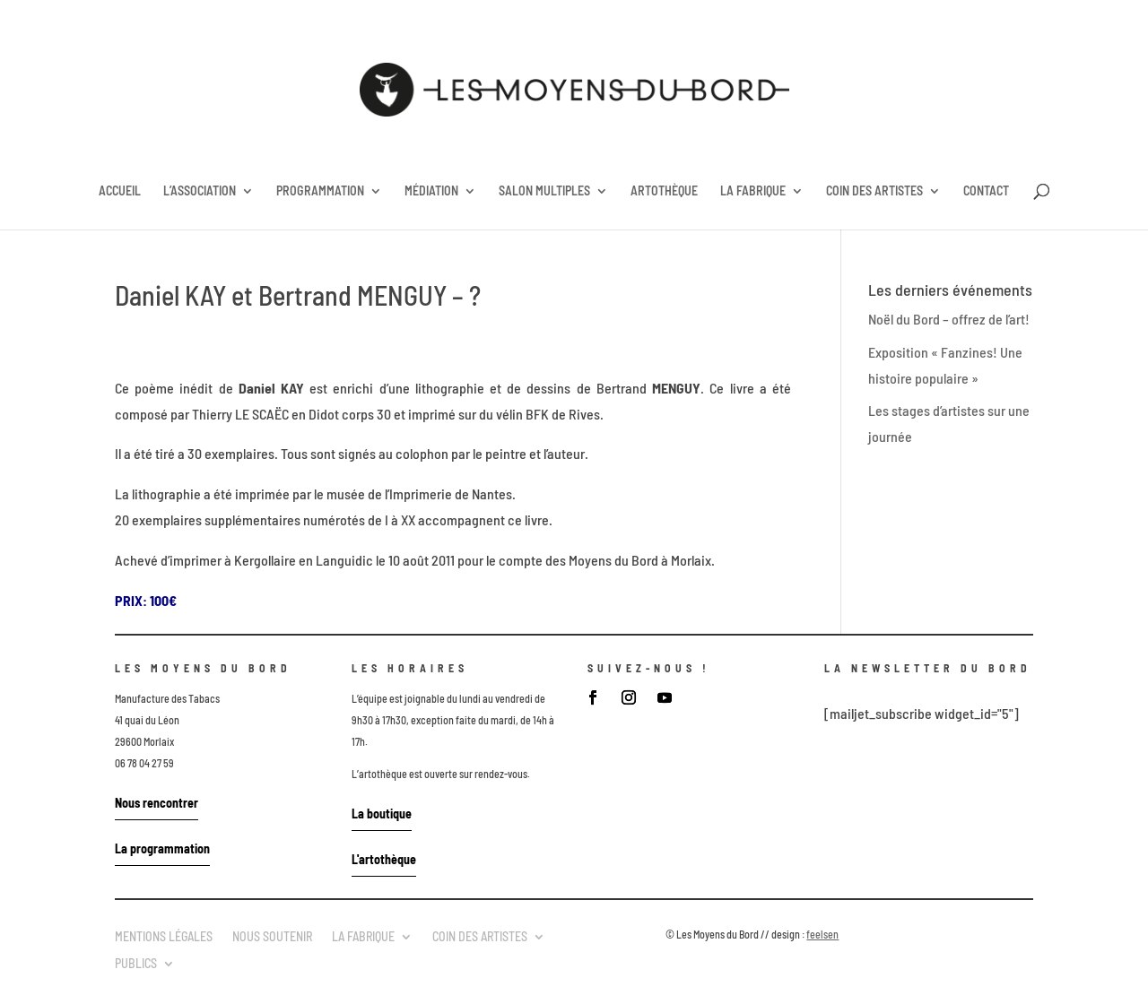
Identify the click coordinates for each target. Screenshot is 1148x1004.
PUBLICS (136, 963)
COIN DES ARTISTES (874, 191)
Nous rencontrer (156, 802)
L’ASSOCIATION (199, 191)
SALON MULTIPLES (544, 191)
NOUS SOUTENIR (272, 936)
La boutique (382, 813)
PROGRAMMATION (320, 191)
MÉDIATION (431, 191)
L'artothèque (384, 859)
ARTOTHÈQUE (664, 191)
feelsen (822, 934)
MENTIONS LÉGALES (164, 936)
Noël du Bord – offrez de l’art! (949, 318)
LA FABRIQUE (753, 191)
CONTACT (986, 191)
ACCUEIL (120, 191)
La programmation (162, 848)
